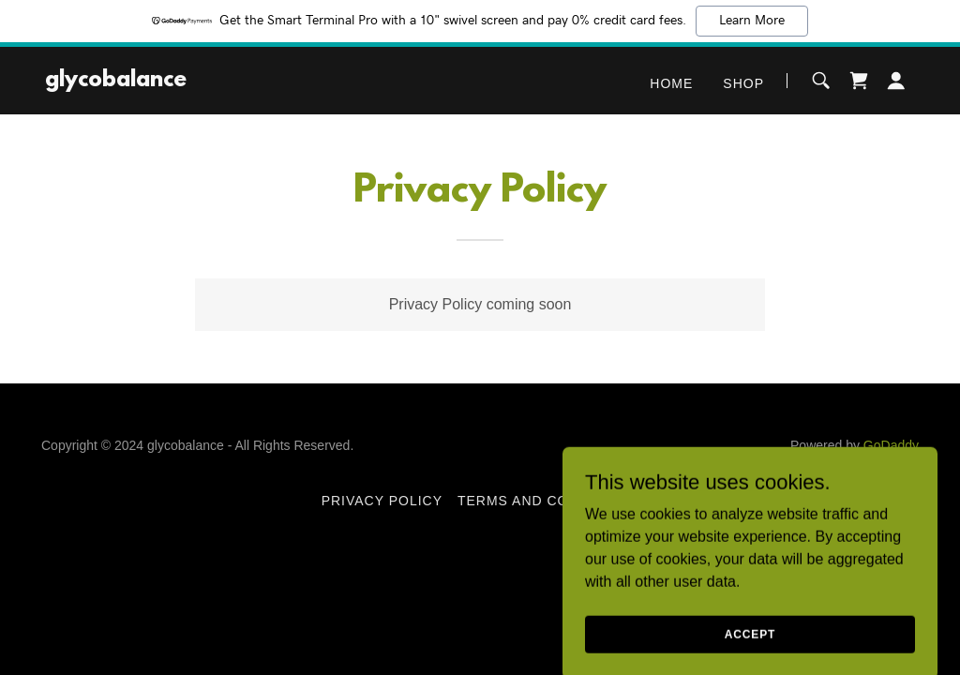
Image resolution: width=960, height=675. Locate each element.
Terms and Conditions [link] (548, 500)
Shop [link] (743, 83)
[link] (116, 81)
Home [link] (671, 83)
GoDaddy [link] (891, 445)
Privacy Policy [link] (382, 500)
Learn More (752, 20)
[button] (896, 80)
